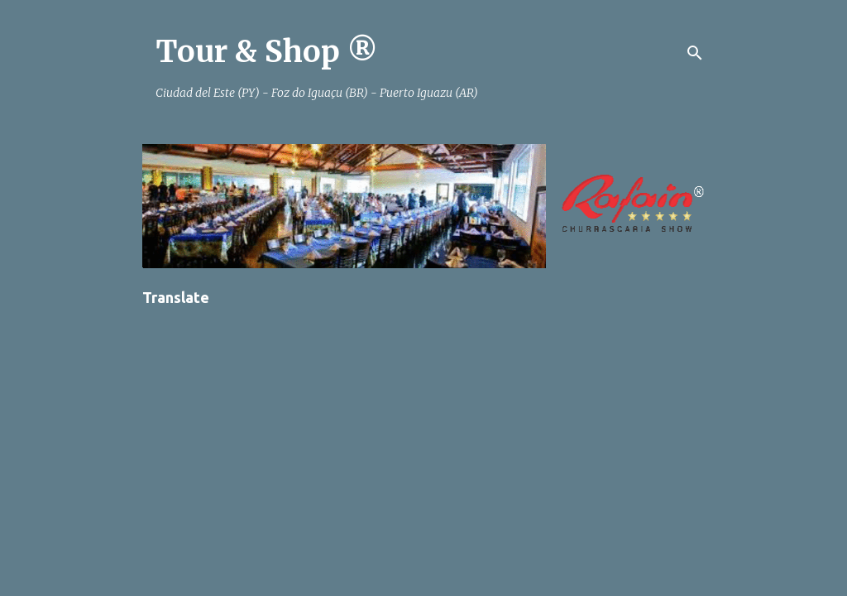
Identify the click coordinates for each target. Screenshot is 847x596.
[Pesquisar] (695, 53)
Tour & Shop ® (267, 51)
